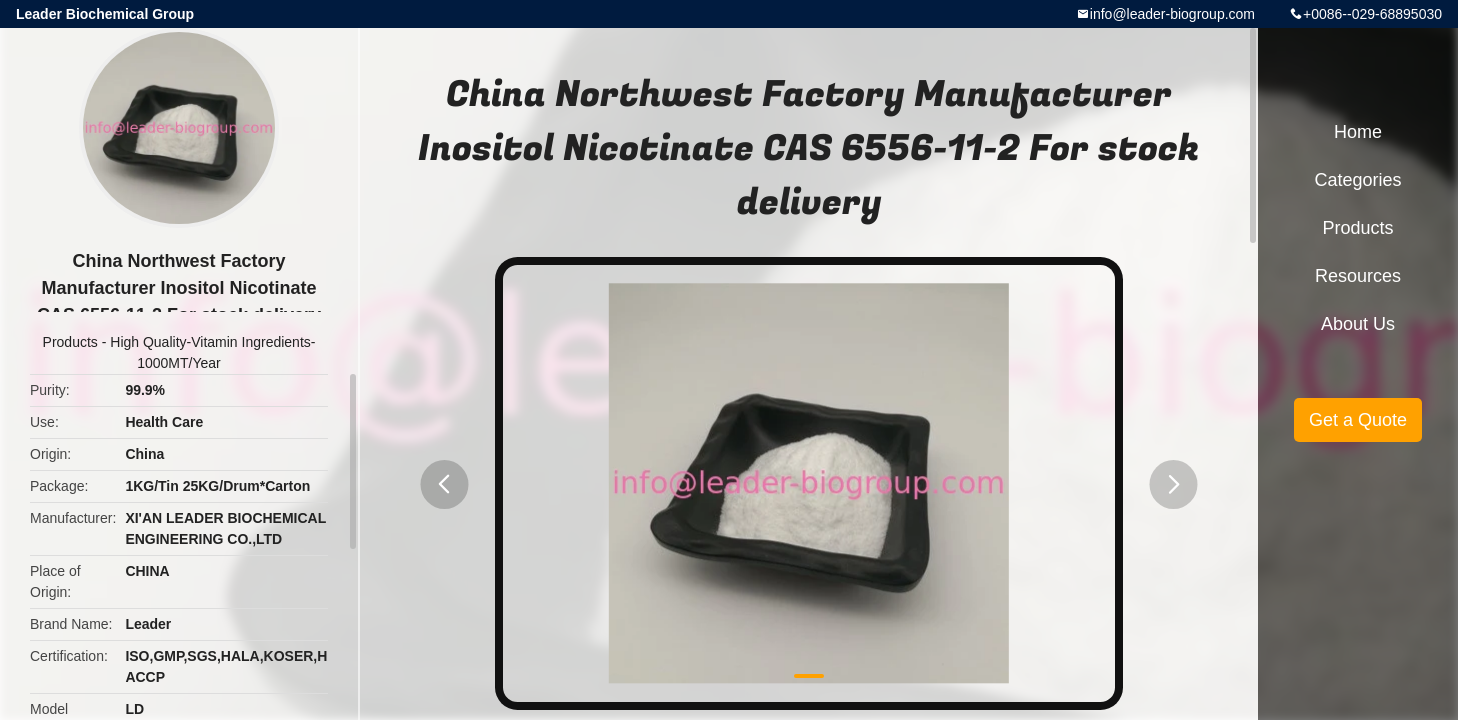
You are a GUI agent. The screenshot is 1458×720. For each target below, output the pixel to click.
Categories (1357, 180)
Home (1358, 132)
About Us (1358, 324)
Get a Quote (1358, 420)
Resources (1358, 276)
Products (70, 342)
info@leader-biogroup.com (1172, 14)
